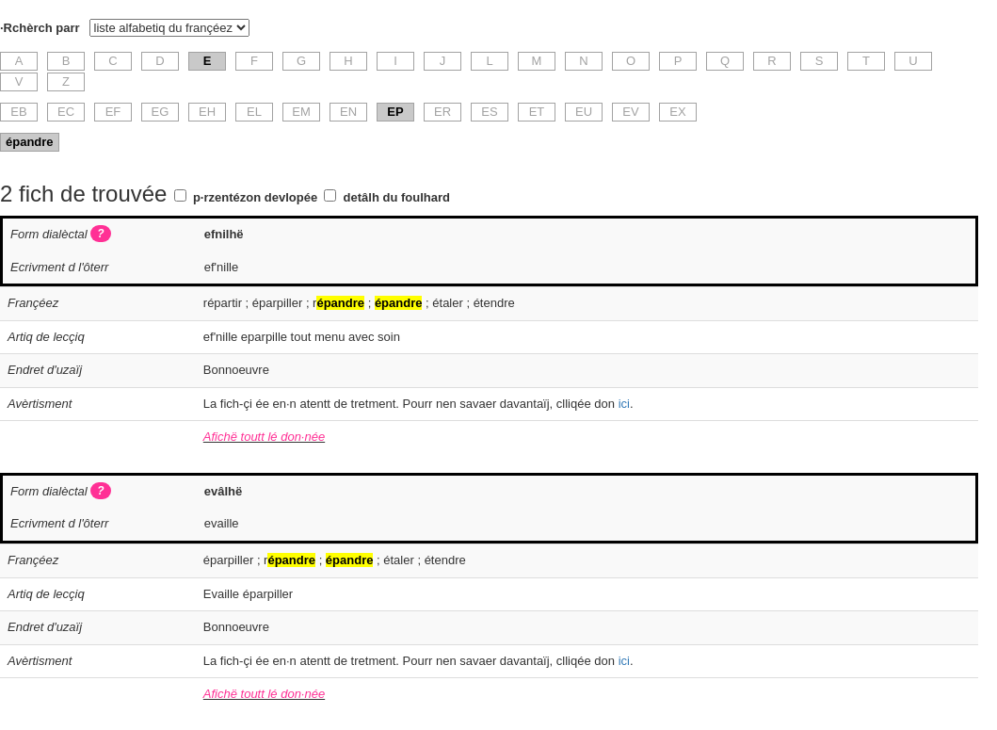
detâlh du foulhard (397, 197)
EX (677, 112)
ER (442, 112)
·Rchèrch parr (40, 28)
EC (65, 112)
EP (395, 112)
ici (624, 404)
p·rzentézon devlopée (255, 197)
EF (113, 112)
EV (630, 112)
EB (18, 112)
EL (254, 112)
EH (207, 112)
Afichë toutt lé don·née (264, 437)
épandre (30, 142)
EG (160, 112)
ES (489, 112)
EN (348, 112)
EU (583, 112)
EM (301, 112)
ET (537, 112)
